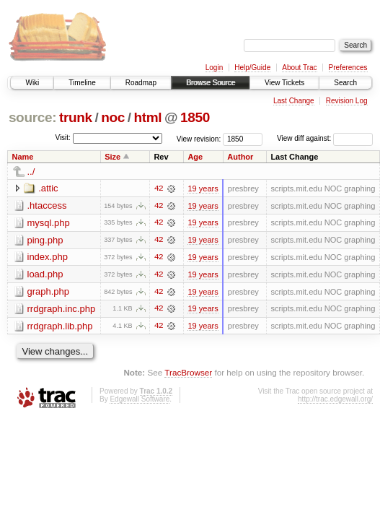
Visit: (63, 138)
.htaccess (47, 205)
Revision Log (347, 101)
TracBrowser (188, 373)
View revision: (199, 138)
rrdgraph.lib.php (60, 326)
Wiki (32, 83)
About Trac (299, 68)
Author (240, 156)
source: (32, 117)
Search (345, 83)
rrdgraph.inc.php (61, 309)
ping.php (45, 240)
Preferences (348, 68)
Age (195, 156)
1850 (195, 117)
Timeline (82, 83)
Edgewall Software (139, 400)
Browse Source (210, 83)
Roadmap (140, 83)
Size (112, 156)
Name (23, 156)
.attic (48, 188)
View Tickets (284, 83)
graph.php (48, 292)
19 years (202, 188)
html (147, 117)
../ (31, 171)
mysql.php (48, 222)
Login (214, 68)
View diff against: (325, 138)
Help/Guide (252, 68)
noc (113, 117)
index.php (47, 257)
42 (158, 188)
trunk (75, 117)
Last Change (293, 101)
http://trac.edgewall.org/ (335, 400)
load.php (45, 274)
